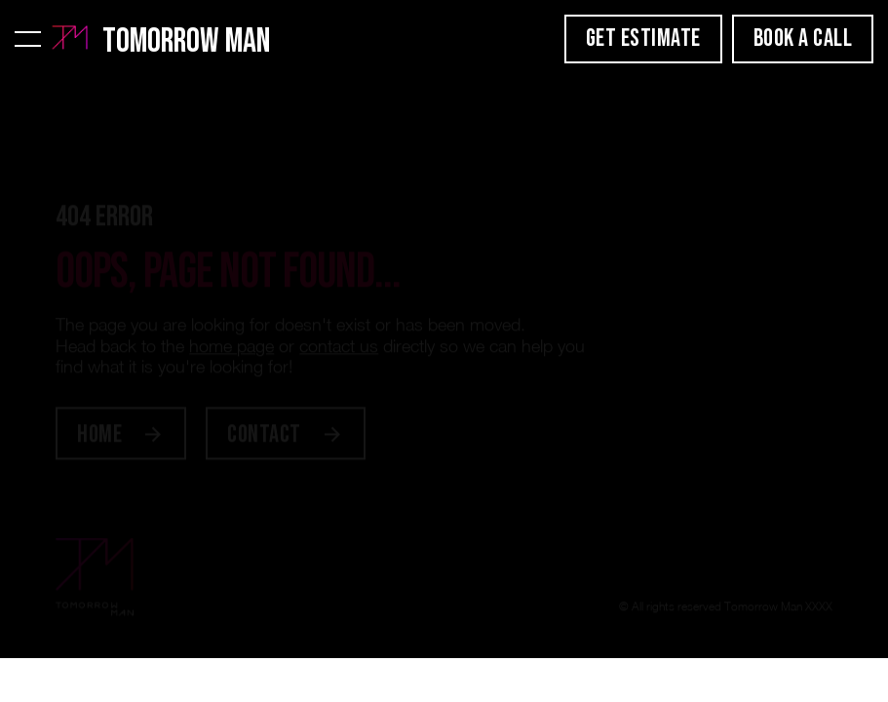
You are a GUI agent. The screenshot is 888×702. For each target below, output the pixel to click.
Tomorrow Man (186, 41)
